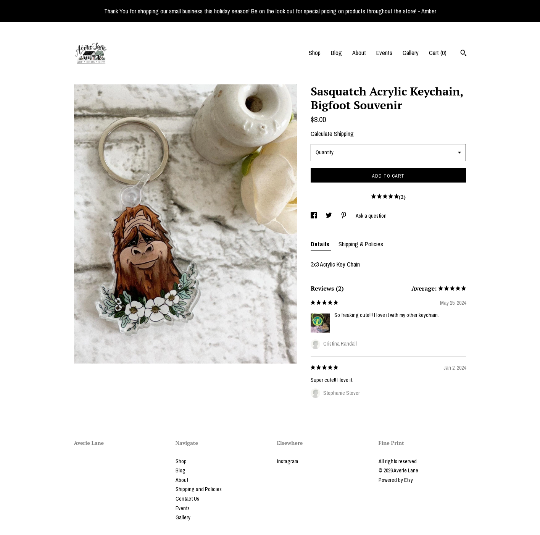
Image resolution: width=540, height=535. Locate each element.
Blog (336, 52)
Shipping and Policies (199, 489)
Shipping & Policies (361, 244)
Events (384, 52)
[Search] (463, 54)
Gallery (411, 52)
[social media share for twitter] (329, 215)
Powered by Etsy (396, 480)
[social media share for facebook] (314, 215)
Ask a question (371, 215)
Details (321, 244)
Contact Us (187, 498)
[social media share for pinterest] (344, 215)
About (359, 52)
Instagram (287, 461)
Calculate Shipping (332, 133)
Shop (315, 52)
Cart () (438, 52)
